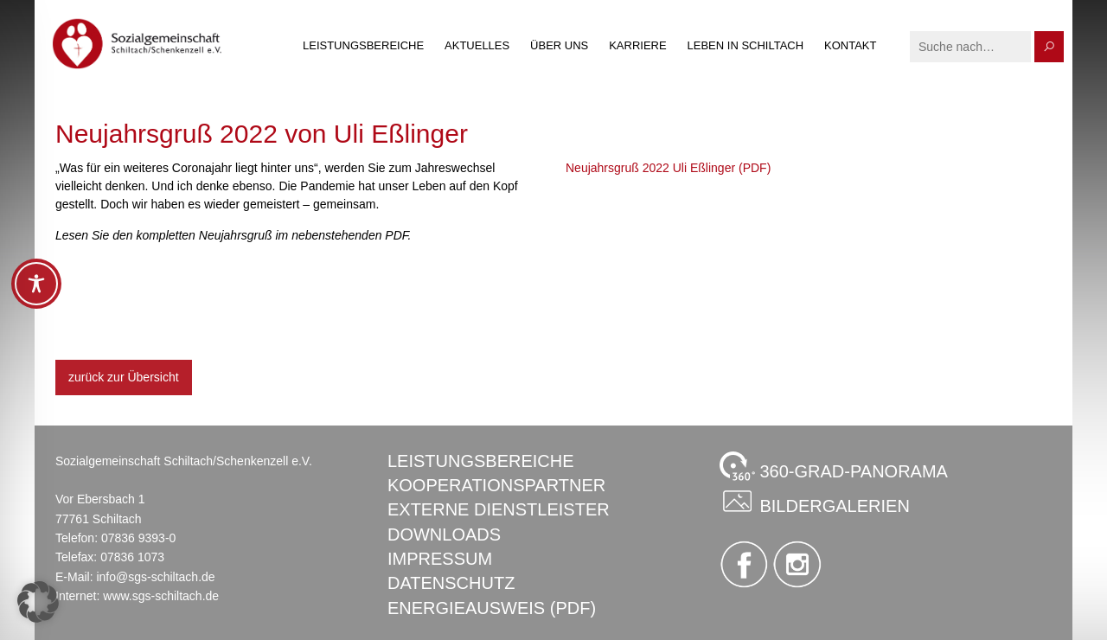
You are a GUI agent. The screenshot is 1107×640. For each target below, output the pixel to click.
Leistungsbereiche (363, 45)
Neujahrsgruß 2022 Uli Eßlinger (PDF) (668, 168)
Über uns (559, 45)
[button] (38, 602)
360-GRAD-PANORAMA (834, 466)
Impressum (439, 558)
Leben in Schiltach (746, 45)
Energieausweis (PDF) (491, 608)
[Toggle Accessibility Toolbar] (36, 283)
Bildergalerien (815, 500)
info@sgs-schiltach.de (155, 577)
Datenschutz (451, 582)
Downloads (444, 534)
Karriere (637, 45)
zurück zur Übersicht (123, 377)
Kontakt (850, 45)
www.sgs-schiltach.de (161, 596)
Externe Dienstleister (498, 509)
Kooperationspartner (496, 485)
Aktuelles (477, 45)
